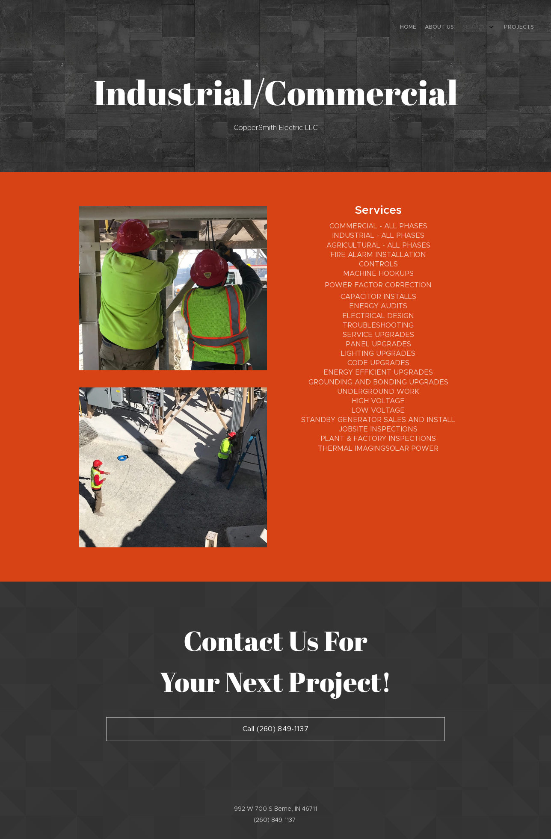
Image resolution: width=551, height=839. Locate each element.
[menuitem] (503, 27)
